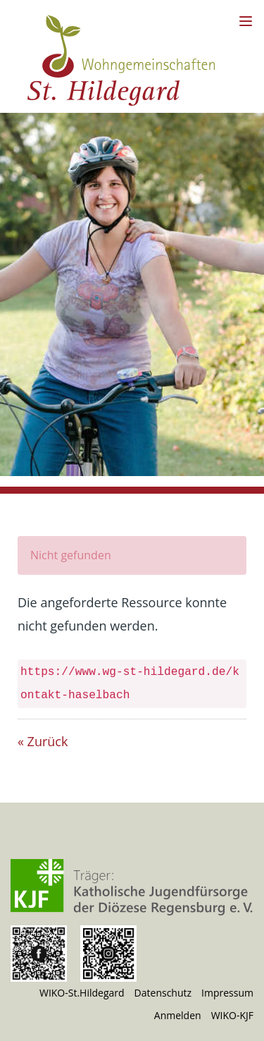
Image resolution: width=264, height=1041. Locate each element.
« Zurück (43, 741)
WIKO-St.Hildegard (82, 992)
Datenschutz (162, 992)
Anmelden (177, 1015)
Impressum (227, 992)
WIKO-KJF (232, 1015)
